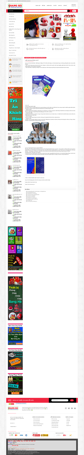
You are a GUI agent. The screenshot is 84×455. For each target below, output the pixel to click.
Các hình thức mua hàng (55, 420)
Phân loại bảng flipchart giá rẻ (31, 192)
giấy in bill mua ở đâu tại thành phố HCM (32, 194)
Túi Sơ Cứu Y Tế (12, 52)
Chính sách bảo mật (36, 422)
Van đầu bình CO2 (15, 179)
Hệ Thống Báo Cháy (12, 37)
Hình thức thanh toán (55, 423)
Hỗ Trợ (43, 5)
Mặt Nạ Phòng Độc (12, 42)
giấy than (26, 147)
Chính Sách (49, 5)
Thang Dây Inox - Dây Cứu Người (14, 47)
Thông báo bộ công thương (37, 425)
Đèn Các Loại (11, 40)
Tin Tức (55, 5)
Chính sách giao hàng (55, 425)
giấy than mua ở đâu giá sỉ (40, 57)
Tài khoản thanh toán (55, 427)
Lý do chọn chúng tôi (36, 420)
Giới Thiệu (68, 420)
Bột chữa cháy (11, 26)
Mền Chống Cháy (12, 35)
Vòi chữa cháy (11, 16)
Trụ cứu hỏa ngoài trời (16, 165)
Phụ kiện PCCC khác (12, 55)
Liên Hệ (65, 5)
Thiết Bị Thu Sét (11, 45)
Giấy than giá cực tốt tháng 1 (30, 196)
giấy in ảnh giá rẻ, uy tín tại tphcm (31, 193)
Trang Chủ (38, 5)
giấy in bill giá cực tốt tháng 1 (30, 195)
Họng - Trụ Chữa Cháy (12, 50)
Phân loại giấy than (29, 200)
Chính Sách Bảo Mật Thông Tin (38, 423)
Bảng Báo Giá (68, 425)
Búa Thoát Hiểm (11, 32)
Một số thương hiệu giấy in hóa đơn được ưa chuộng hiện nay (36, 191)
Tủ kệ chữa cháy (12, 21)
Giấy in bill (27, 105)
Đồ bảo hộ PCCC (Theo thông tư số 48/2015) (15, 30)
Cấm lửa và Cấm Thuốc (16, 150)
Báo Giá (60, 5)
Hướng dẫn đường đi (55, 422)
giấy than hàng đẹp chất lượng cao (31, 201)
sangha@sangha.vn (13, 426)
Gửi (72, 400)
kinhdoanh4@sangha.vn (31, 184)
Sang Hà (13, 453)
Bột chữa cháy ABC (16, 209)
